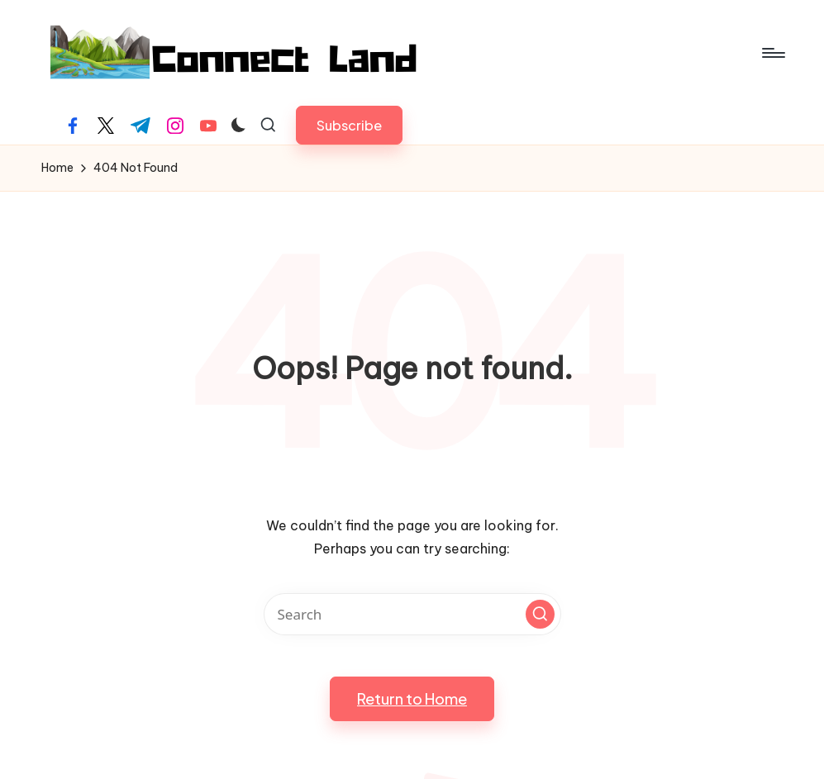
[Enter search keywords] (412, 614)
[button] (349, 125)
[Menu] (772, 53)
